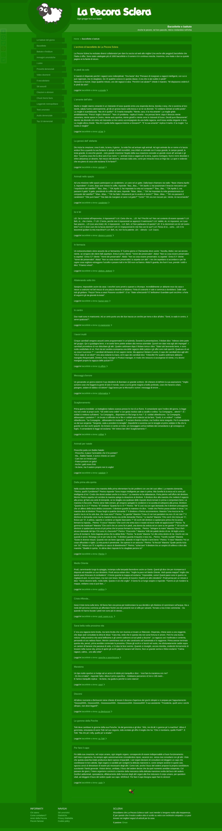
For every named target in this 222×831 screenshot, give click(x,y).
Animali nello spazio (84, 176)
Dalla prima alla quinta (85, 482)
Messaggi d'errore (83, 375)
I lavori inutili (80, 334)
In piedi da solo (81, 70)
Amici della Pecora (38, 818)
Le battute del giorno (46, 40)
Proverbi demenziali (45, 69)
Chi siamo (34, 812)
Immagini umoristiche (46, 57)
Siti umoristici (64, 812)
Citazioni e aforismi (45, 92)
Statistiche (62, 815)
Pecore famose (37, 821)
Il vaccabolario (43, 81)
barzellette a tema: (94, 90)
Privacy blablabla (65, 818)
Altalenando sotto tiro (84, 280)
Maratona (79, 667)
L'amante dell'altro (83, 99)
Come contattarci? (38, 815)
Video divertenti (43, 75)
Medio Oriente (81, 563)
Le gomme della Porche (86, 721)
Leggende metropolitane (47, 104)
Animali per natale (83, 444)
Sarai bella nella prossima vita (89, 625)
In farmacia (79, 245)
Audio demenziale (44, 115)
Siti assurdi (41, 86)
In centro (78, 310)
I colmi (39, 63)
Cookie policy (64, 821)
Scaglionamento (82, 402)
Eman (125, 822)
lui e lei (77, 212)
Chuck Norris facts (45, 98)
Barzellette (41, 46)
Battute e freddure (45, 51)
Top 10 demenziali (45, 121)
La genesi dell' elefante (85, 141)
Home (76, 39)
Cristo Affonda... (82, 598)
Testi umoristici (43, 110)
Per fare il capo (81, 748)
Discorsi (78, 694)
